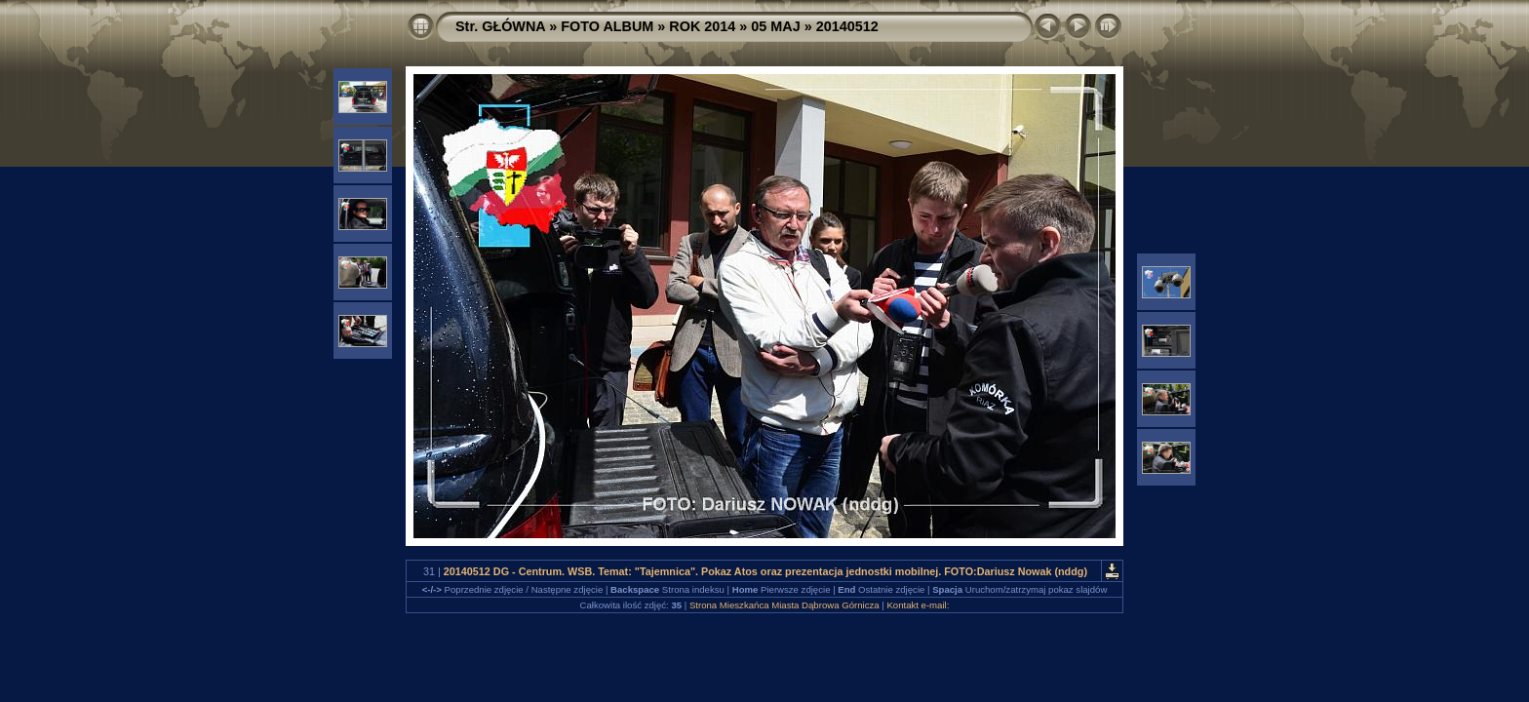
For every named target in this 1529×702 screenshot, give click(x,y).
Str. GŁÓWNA (500, 26)
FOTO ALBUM (607, 26)
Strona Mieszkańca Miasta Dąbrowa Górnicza (784, 605)
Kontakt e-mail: (917, 605)
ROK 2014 (702, 26)
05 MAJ (775, 26)
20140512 (847, 26)
